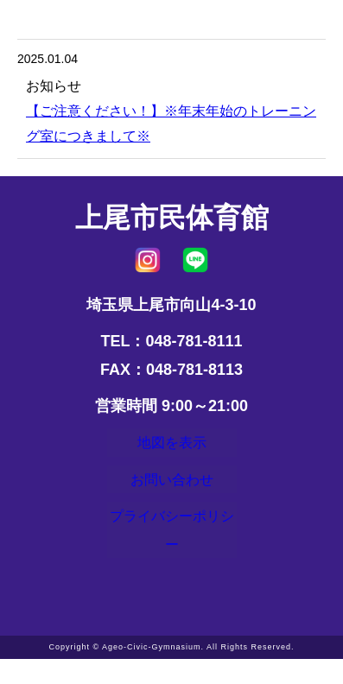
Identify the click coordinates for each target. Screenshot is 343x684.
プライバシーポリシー (172, 551)
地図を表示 (172, 446)
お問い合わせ (172, 492)
